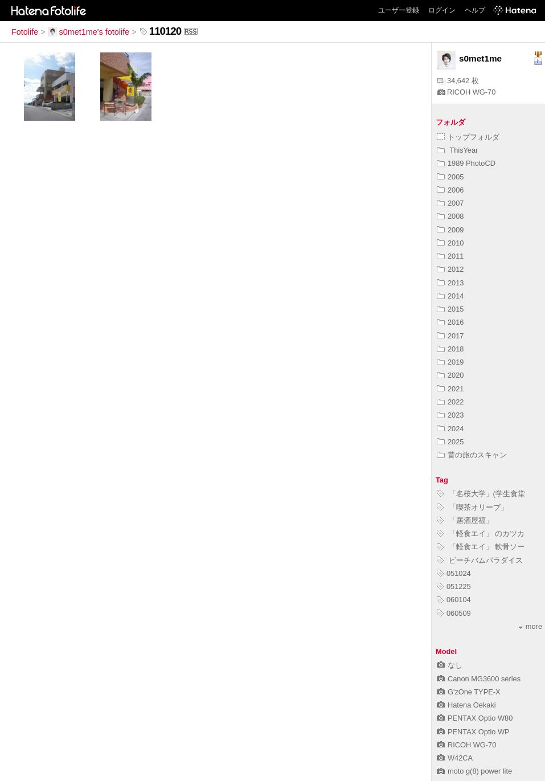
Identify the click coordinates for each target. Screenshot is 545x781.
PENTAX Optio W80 (475, 718)
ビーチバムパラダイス (480, 560)
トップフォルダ (468, 137)
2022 (450, 402)
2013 (450, 283)
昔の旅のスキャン (472, 455)
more (530, 626)
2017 (450, 336)
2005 (450, 177)
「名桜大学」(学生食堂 (481, 493)
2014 (450, 296)
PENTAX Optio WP (473, 731)
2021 (450, 389)
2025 (450, 441)
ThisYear (457, 150)
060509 (454, 613)
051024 (454, 573)
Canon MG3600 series (479, 678)
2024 (450, 428)
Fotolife (24, 31)
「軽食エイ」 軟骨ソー (480, 546)
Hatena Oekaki (466, 705)
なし (449, 665)
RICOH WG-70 (466, 92)
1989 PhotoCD (466, 163)
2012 (450, 269)
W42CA (455, 758)
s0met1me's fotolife (89, 31)
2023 (450, 415)
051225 (454, 586)
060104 (454, 599)
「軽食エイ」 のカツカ (480, 533)
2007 (450, 203)
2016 (450, 322)
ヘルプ (475, 10)
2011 (450, 256)
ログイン (442, 10)
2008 (450, 216)
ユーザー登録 (398, 10)
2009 (450, 230)
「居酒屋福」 (465, 520)
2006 (450, 190)
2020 (450, 375)
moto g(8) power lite (474, 771)
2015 (450, 309)
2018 (450, 349)
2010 (450, 243)
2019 (450, 362)
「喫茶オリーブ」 (472, 507)
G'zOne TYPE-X (469, 692)
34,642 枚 (458, 80)
